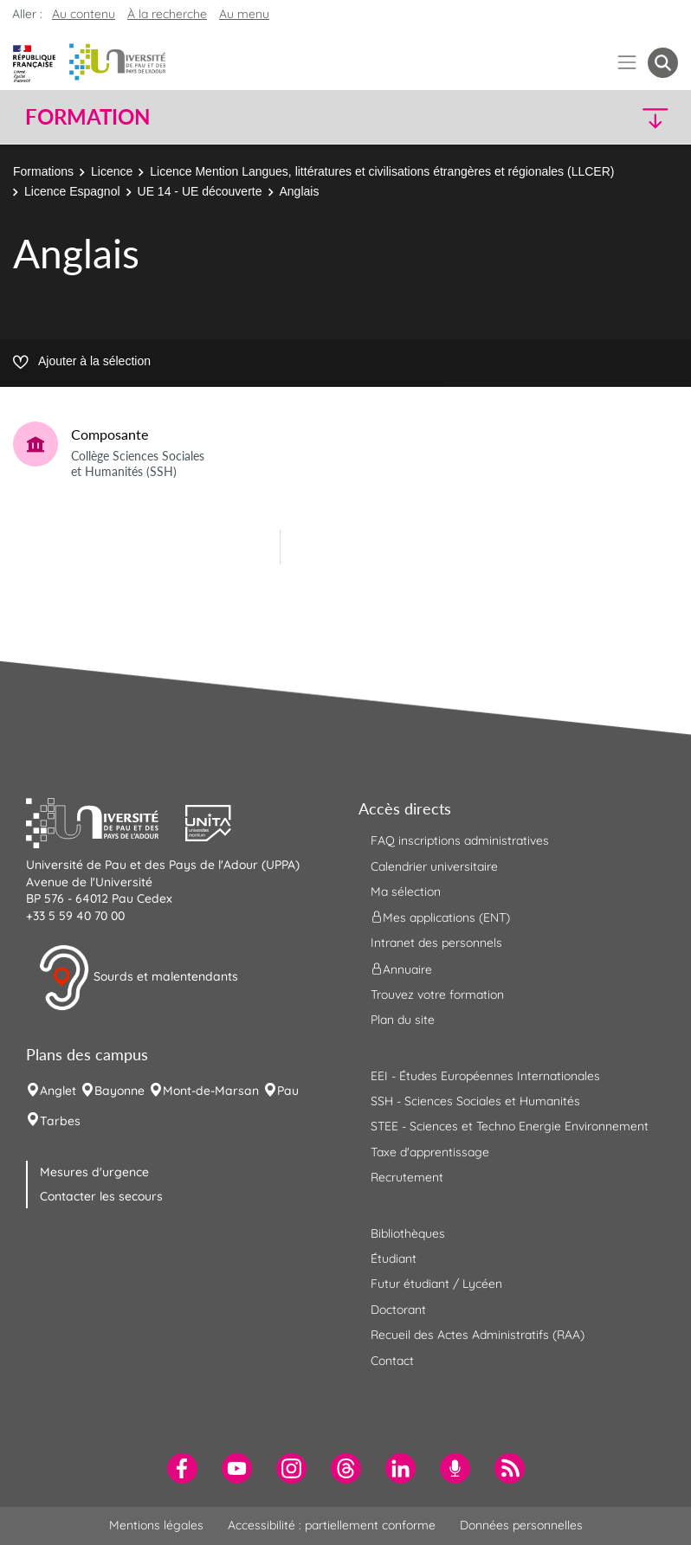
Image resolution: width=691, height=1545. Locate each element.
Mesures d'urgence (94, 1172)
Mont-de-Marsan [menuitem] (211, 1090)
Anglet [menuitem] (58, 1090)
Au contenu (83, 14)
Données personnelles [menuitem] (521, 1525)
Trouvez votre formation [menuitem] (437, 994)
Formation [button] (87, 117)
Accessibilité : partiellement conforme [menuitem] (332, 1525)
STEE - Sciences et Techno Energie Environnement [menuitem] (510, 1126)
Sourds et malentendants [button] (138, 978)
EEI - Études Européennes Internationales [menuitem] (485, 1076)
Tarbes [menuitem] (60, 1121)
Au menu (244, 14)
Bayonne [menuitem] (119, 1090)
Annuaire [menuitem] (401, 968)
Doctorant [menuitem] (398, 1309)
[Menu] (627, 62)
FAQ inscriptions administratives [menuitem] (460, 840)
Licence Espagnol (72, 191)
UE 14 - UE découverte (200, 191)
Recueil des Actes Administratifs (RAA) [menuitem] (477, 1334)
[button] (599, 117)
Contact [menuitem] (392, 1360)
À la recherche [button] (167, 14)
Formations (43, 171)
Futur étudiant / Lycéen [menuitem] (436, 1283)
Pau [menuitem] (288, 1090)
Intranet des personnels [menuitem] (436, 942)
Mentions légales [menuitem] (156, 1525)
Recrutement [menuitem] (407, 1177)
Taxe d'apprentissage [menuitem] (430, 1152)
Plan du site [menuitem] (403, 1019)
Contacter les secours (101, 1196)
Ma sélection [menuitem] (406, 891)
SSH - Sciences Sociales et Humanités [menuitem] (475, 1101)
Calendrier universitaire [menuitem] (434, 866)
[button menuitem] (663, 63)
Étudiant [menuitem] (394, 1258)
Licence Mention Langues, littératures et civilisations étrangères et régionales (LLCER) (382, 171)
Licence (111, 171)
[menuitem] (182, 1468)
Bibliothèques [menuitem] (408, 1233)
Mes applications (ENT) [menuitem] (440, 917)
